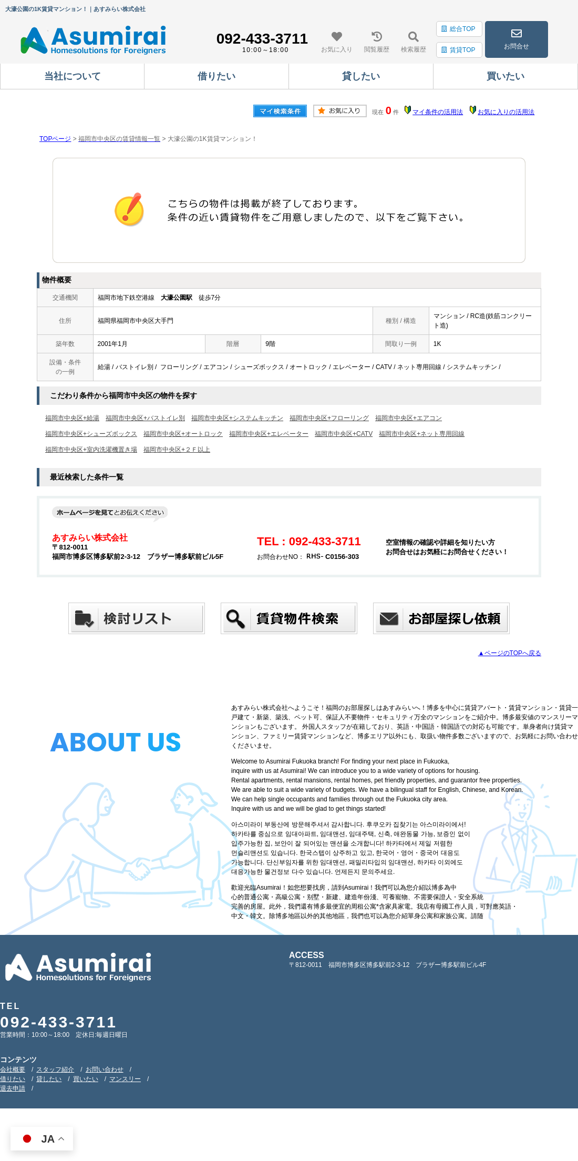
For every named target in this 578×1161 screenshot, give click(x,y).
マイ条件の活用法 (437, 112)
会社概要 (12, 1069)
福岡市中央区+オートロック (183, 433)
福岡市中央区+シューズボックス (91, 433)
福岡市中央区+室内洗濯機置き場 (91, 449)
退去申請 (12, 1088)
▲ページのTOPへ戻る (509, 653)
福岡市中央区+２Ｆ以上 (176, 449)
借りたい (12, 1079)
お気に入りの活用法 (506, 112)
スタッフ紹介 (55, 1069)
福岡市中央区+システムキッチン (237, 418)
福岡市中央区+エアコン (408, 418)
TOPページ (55, 138)
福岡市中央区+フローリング (329, 418)
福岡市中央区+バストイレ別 (145, 418)
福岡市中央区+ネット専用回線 (422, 433)
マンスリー (125, 1079)
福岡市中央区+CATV (344, 433)
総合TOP (458, 29)
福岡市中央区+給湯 (72, 418)
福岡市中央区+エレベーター (268, 433)
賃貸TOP (458, 50)
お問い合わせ (104, 1069)
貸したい (48, 1079)
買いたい (85, 1079)
